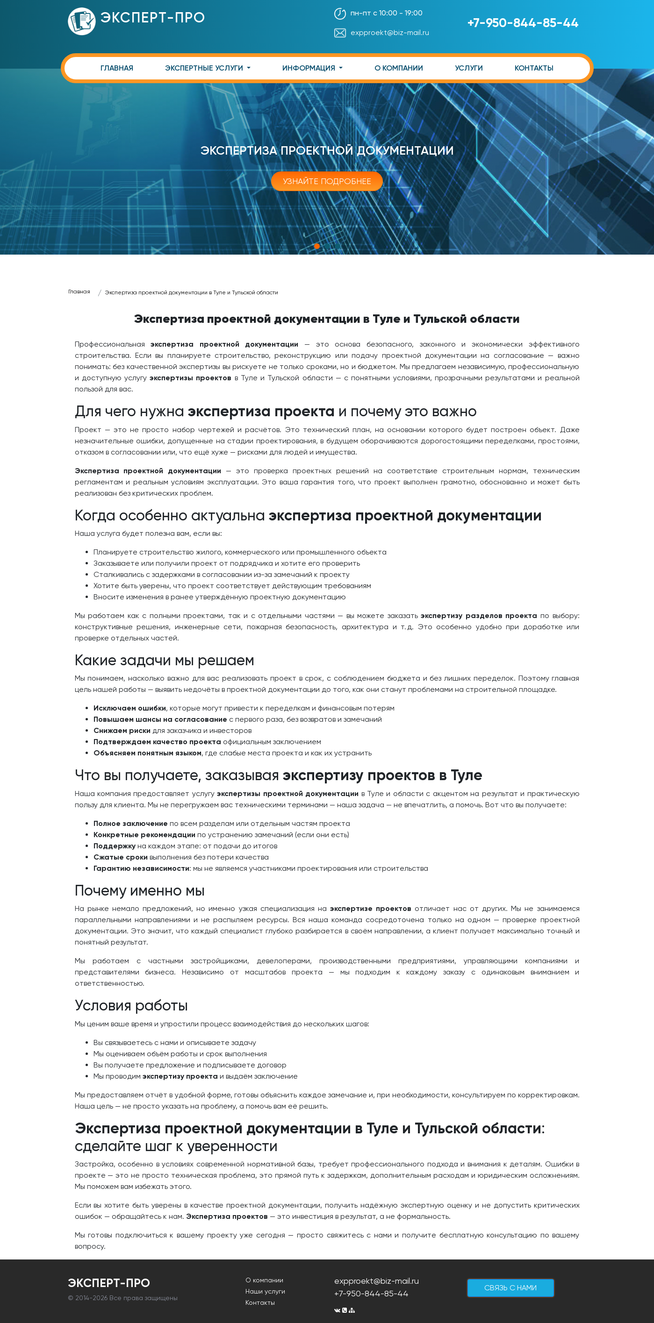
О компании (264, 1280)
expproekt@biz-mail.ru (381, 32)
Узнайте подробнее (327, 181)
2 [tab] (327, 246)
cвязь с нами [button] (510, 1287)
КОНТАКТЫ (534, 68)
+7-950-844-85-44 (523, 22)
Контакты (260, 1302)
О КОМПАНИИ (398, 68)
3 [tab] (337, 246)
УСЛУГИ (469, 68)
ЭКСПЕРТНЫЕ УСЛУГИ (205, 68)
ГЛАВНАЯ (117, 68)
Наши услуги (265, 1291)
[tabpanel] (327, 162)
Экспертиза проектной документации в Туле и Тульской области (191, 292)
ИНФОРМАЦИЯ (309, 68)
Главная (79, 291)
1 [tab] (317, 246)
